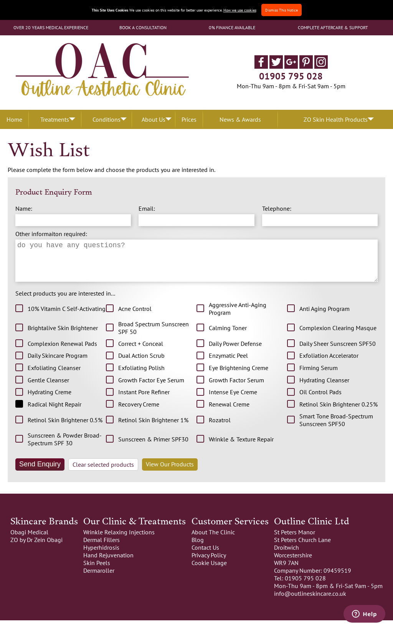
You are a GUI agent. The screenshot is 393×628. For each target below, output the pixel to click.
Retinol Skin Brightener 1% (153, 427)
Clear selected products (103, 472)
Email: (147, 208)
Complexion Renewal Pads (62, 351)
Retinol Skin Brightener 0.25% (338, 412)
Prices (189, 119)
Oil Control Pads (320, 399)
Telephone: (276, 208)
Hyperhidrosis (101, 555)
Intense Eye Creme (233, 399)
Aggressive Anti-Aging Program (237, 316)
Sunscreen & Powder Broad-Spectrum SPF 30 (65, 446)
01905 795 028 (291, 76)
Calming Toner (228, 335)
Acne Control (135, 316)
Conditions (106, 119)
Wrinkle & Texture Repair (241, 447)
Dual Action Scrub (141, 363)
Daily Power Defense (235, 351)
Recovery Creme (138, 412)
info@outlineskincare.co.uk (310, 601)
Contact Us (205, 555)
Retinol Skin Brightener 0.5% (65, 427)
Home (14, 119)
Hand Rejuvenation (108, 563)
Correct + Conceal (140, 351)
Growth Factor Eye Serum (151, 388)
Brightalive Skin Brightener (63, 335)
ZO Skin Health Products (336, 119)
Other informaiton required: (51, 234)
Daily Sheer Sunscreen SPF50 (337, 351)
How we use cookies (239, 10)
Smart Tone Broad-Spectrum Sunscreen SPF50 (336, 427)
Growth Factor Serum (236, 388)
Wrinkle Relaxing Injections (119, 540)
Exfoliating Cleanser (54, 375)
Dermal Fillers (101, 547)
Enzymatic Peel (228, 363)
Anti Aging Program (324, 316)
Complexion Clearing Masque (337, 335)
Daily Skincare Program (58, 363)
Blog (198, 547)
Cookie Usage (209, 570)
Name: (23, 208)
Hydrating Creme (49, 399)
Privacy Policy (209, 563)
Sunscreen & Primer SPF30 (153, 447)
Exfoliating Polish (141, 375)
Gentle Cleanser (48, 388)
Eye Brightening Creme (238, 375)
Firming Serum (318, 375)
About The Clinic (213, 540)
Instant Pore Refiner (144, 399)
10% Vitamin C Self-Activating (67, 316)
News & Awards (240, 119)
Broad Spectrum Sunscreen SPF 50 (153, 335)
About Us (153, 119)
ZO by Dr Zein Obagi (36, 547)
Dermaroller (98, 578)
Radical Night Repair (54, 412)
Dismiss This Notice (281, 10)
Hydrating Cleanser (324, 388)
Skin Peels (96, 570)
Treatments (54, 119)
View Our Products (170, 472)
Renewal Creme (229, 412)
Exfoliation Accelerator (328, 363)
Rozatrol (220, 427)
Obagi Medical (29, 540)
